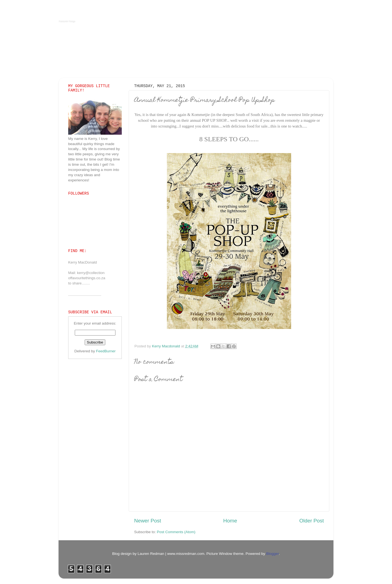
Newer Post (147, 521)
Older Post (311, 521)
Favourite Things (67, 21)
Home (230, 521)
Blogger (272, 554)
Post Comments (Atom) (176, 532)
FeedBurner (105, 351)
